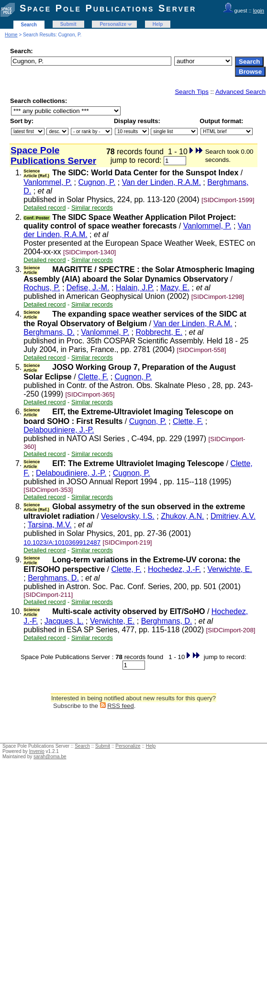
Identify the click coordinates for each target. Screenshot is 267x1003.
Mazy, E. (174, 288)
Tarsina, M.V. (50, 525)
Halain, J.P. (135, 288)
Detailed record (44, 207)
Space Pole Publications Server (108, 8)
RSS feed (120, 705)
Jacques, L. (64, 621)
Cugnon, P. (96, 182)
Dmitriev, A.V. (233, 516)
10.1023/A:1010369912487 (61, 542)
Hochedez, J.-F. (174, 569)
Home (11, 34)
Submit (68, 24)
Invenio (36, 751)
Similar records (92, 207)
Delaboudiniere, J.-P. (58, 430)
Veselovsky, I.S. (128, 516)
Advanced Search (240, 91)
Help (158, 24)
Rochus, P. (41, 288)
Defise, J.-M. (88, 288)
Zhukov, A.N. (182, 516)
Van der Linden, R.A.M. (161, 182)
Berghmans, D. (49, 332)
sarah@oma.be (50, 756)
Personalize (113, 24)
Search (29, 24)
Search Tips (191, 91)
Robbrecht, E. (158, 332)
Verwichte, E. (229, 569)
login (258, 10)
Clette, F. (93, 377)
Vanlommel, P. (47, 182)
